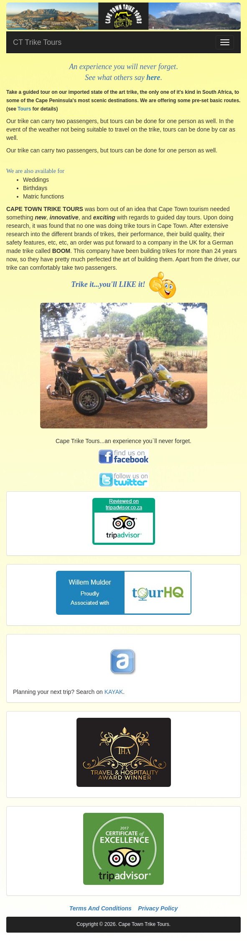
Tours (24, 109)
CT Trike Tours (37, 42)
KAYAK (113, 691)
